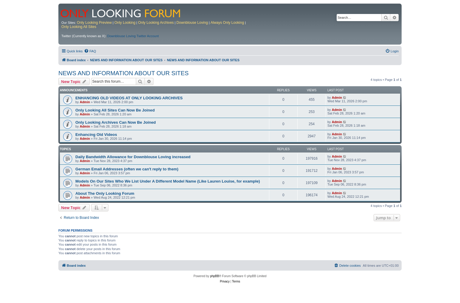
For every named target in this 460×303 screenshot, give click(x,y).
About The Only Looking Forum (104, 193)
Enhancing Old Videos (96, 134)
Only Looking (125, 23)
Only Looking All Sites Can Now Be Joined (115, 110)
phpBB (214, 276)
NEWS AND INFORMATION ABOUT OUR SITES (123, 73)
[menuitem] (90, 51)
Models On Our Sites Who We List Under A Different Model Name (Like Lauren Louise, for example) (167, 181)
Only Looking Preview (94, 23)
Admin (85, 102)
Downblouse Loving (192, 23)
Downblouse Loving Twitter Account (132, 36)
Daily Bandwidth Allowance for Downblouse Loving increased (132, 157)
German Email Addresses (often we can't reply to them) (126, 169)
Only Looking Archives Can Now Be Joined (115, 122)
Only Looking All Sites (78, 27)
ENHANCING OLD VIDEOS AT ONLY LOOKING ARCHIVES (129, 98)
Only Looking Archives (156, 23)
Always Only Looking (227, 23)
